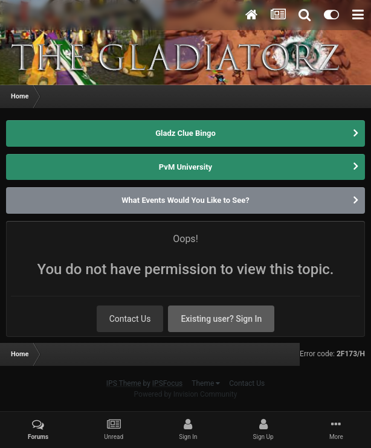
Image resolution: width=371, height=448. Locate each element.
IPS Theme (123, 383)
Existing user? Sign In (221, 319)
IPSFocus (167, 383)
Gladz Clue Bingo (185, 133)
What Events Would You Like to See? (185, 200)
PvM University (185, 166)
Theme (206, 383)
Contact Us (130, 319)
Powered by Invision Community (185, 394)
